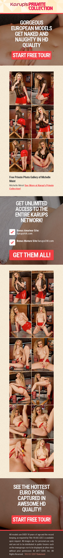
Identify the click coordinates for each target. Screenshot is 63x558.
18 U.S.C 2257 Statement (35, 554)
